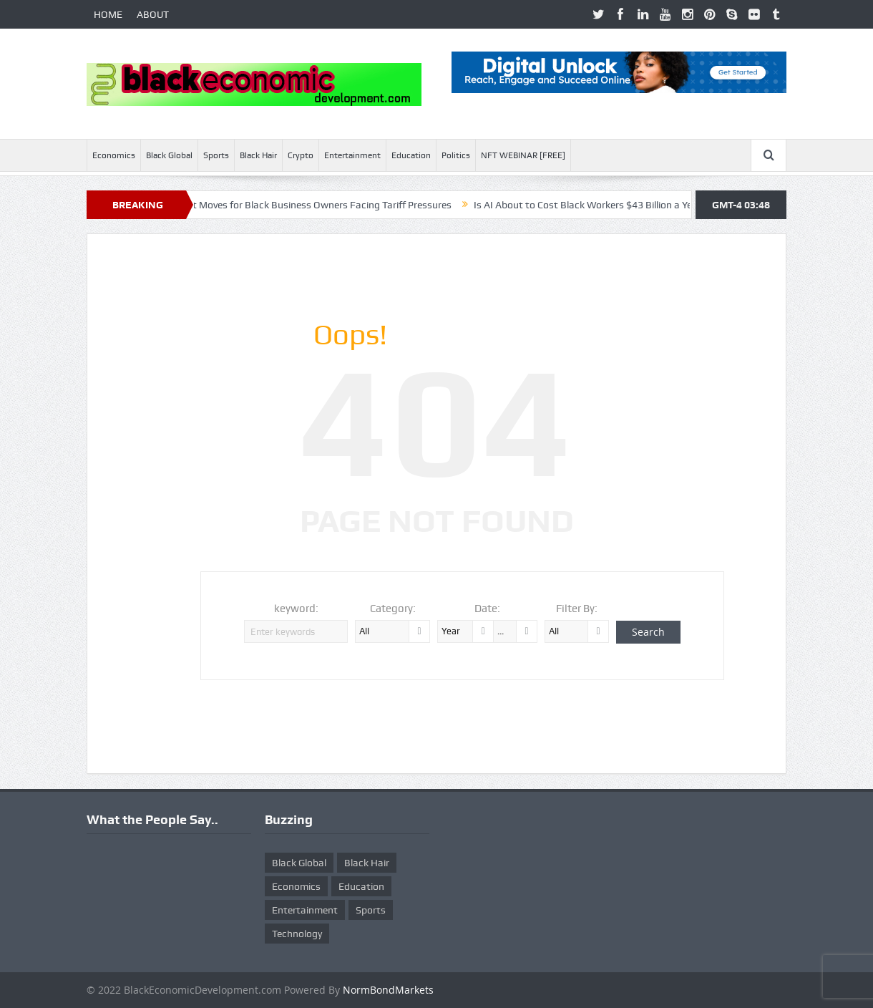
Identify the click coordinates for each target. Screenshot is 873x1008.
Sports (216, 155)
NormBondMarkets (388, 990)
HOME (108, 14)
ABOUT (153, 14)
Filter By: (577, 608)
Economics (113, 155)
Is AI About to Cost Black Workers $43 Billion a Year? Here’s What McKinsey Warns (663, 204)
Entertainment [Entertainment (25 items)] (305, 910)
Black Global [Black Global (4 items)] (299, 862)
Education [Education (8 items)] (361, 886)
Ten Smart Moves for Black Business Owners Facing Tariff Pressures (307, 204)
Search (648, 632)
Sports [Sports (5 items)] (371, 910)
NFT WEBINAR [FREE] (523, 155)
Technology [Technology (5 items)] (297, 933)
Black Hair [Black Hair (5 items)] (366, 862)
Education (411, 155)
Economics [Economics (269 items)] (296, 886)
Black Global (169, 155)
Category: (393, 608)
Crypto (300, 155)
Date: (487, 608)
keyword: (296, 608)
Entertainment (352, 155)
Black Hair (258, 155)
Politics (456, 155)
